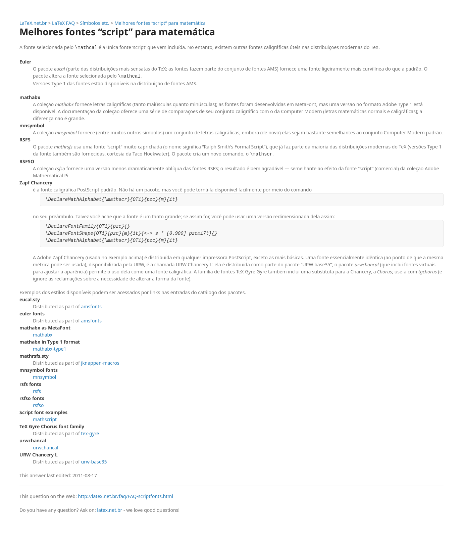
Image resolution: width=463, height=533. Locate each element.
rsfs (37, 391)
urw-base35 (94, 461)
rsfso (38, 405)
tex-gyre (90, 433)
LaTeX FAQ (63, 23)
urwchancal (45, 447)
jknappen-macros (100, 363)
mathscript (45, 419)
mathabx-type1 (49, 349)
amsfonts (91, 306)
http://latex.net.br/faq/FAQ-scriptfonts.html (125, 496)
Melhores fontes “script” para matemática (160, 23)
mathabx (42, 334)
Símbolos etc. (94, 23)
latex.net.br (109, 510)
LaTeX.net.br (33, 23)
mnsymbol (44, 377)
